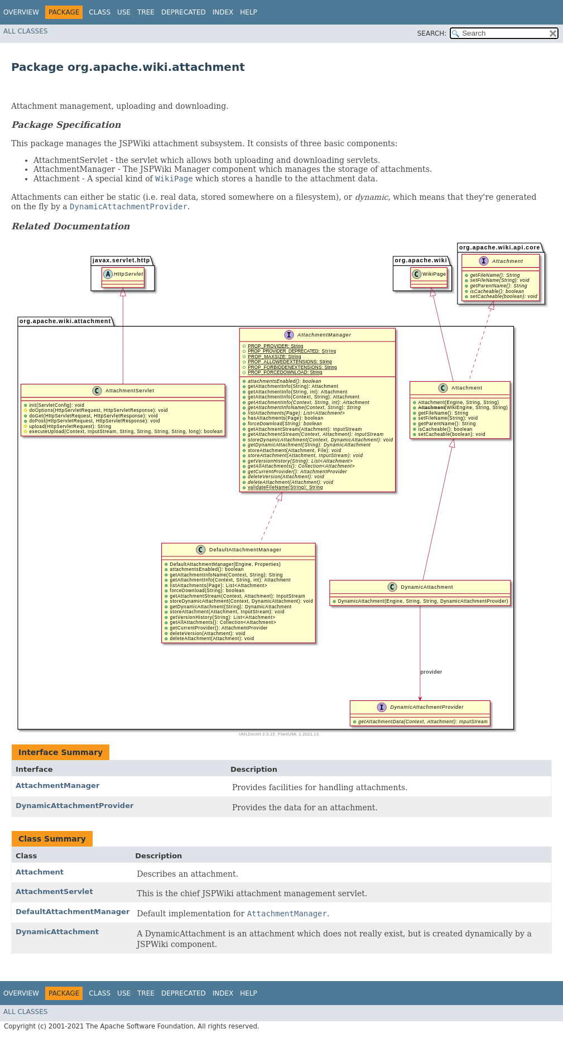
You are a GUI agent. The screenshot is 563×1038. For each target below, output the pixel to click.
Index (223, 12)
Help (248, 12)
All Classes (25, 31)
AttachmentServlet (54, 891)
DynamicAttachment (57, 932)
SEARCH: (432, 33)
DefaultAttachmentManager (72, 911)
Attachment (40, 872)
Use (124, 12)
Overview (21, 12)
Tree (146, 12)
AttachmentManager (57, 785)
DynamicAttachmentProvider (74, 805)
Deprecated (183, 12)
